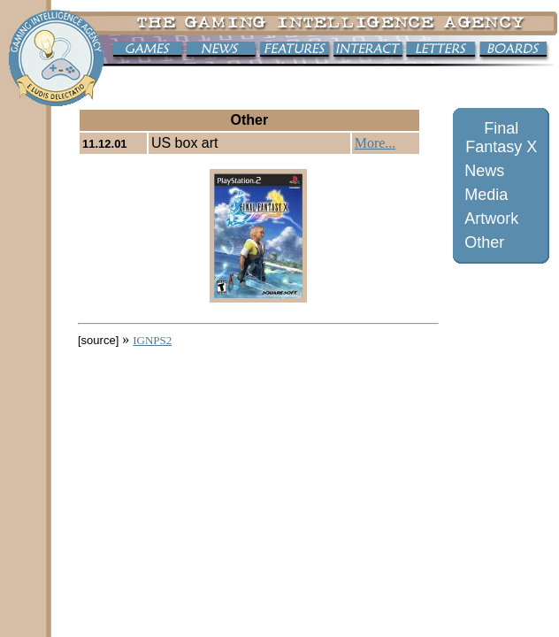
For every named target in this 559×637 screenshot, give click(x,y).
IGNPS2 (152, 340)
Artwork (491, 218)
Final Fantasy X (501, 137)
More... (375, 142)
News (484, 171)
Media (486, 194)
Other (484, 242)
